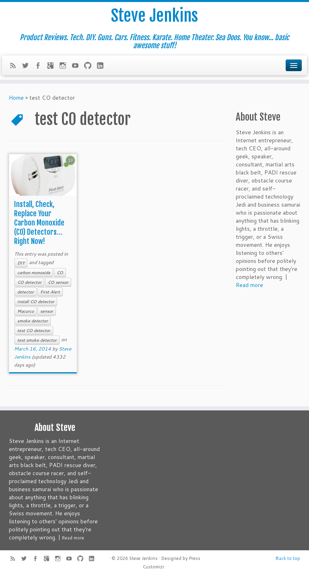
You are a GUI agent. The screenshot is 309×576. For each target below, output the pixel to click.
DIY (21, 263)
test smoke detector (37, 340)
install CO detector (35, 301)
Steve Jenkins (154, 15)
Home (16, 98)
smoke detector (32, 321)
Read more (249, 285)
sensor (46, 311)
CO (60, 272)
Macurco (25, 311)
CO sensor (58, 282)
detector (25, 292)
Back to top (288, 558)
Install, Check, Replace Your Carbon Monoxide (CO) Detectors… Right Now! (39, 223)
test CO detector (33, 330)
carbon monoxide (33, 272)
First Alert (50, 292)
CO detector (29, 282)
